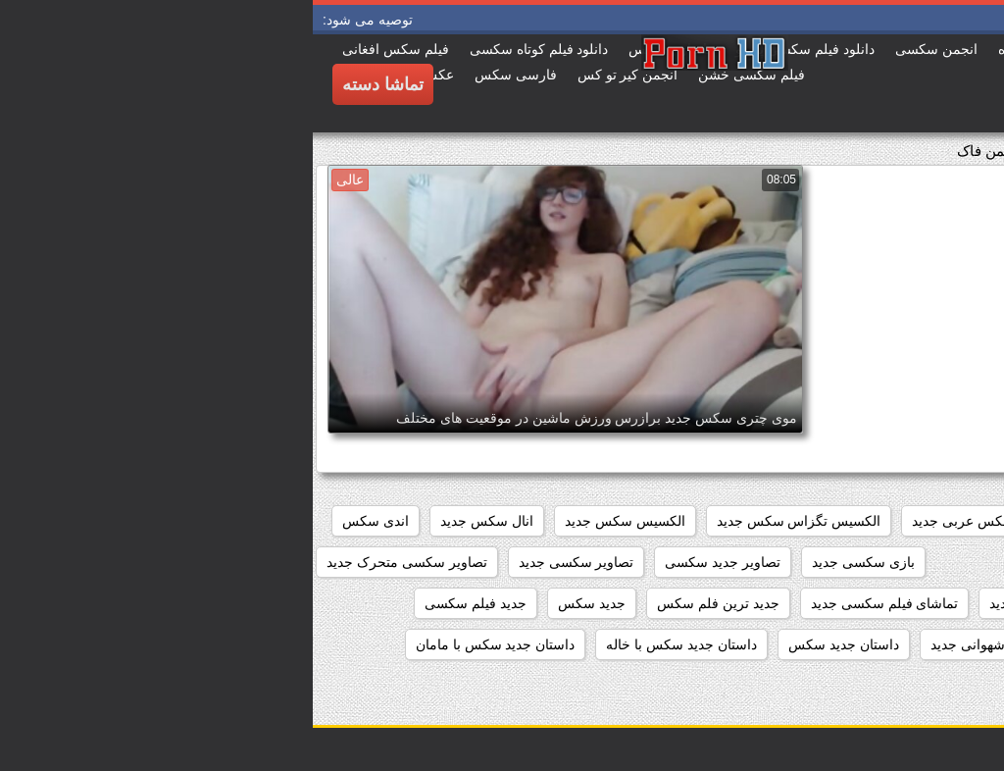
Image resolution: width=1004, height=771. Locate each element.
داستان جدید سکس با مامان (183, 644)
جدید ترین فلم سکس (405, 603)
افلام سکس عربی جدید (666, 521)
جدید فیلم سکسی (163, 603)
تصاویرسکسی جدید (732, 603)
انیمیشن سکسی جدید (764, 562)
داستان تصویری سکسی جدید (897, 644)
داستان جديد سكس (531, 644)
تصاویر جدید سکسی (410, 562)
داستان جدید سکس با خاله (368, 644)
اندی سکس (62, 521)
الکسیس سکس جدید (312, 521)
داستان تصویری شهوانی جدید (701, 644)
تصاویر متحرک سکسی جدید (900, 603)
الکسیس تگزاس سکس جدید (486, 521)
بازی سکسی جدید (550, 562)
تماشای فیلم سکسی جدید (572, 603)
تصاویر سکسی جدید (264, 562)
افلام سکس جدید (814, 521)
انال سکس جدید (174, 521)
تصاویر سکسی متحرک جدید (94, 562)
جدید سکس (279, 603)
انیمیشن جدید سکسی (918, 562)
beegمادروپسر (937, 521)
